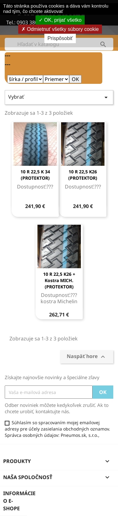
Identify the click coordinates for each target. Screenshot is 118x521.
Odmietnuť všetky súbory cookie (60, 29)
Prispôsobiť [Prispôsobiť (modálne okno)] (60, 38)
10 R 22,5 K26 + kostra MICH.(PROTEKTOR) (59, 280)
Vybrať (59, 97)
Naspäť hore (87, 357)
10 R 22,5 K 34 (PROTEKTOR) (35, 175)
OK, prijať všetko (60, 20)
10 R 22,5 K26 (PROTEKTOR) (82, 175)
